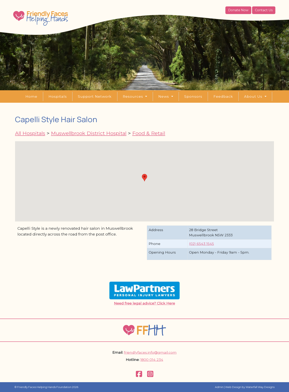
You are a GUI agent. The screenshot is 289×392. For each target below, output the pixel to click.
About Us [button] (254, 96)
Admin (219, 387)
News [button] (164, 96)
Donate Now (238, 10)
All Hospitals (30, 133)
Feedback (223, 96)
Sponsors (193, 96)
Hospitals (58, 96)
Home (31, 96)
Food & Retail (148, 133)
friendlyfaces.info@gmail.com (150, 352)
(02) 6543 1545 (201, 244)
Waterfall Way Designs (260, 387)
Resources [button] (133, 96)
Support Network (95, 96)
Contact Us (264, 10)
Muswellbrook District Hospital (88, 133)
